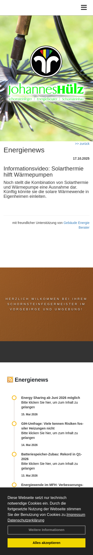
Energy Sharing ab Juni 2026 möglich (50, 398)
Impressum (76, 515)
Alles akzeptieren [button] (46, 543)
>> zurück (82, 144)
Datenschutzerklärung (26, 520)
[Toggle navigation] (83, 7)
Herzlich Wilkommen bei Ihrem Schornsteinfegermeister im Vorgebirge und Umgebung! (47, 304)
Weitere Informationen (46, 530)
